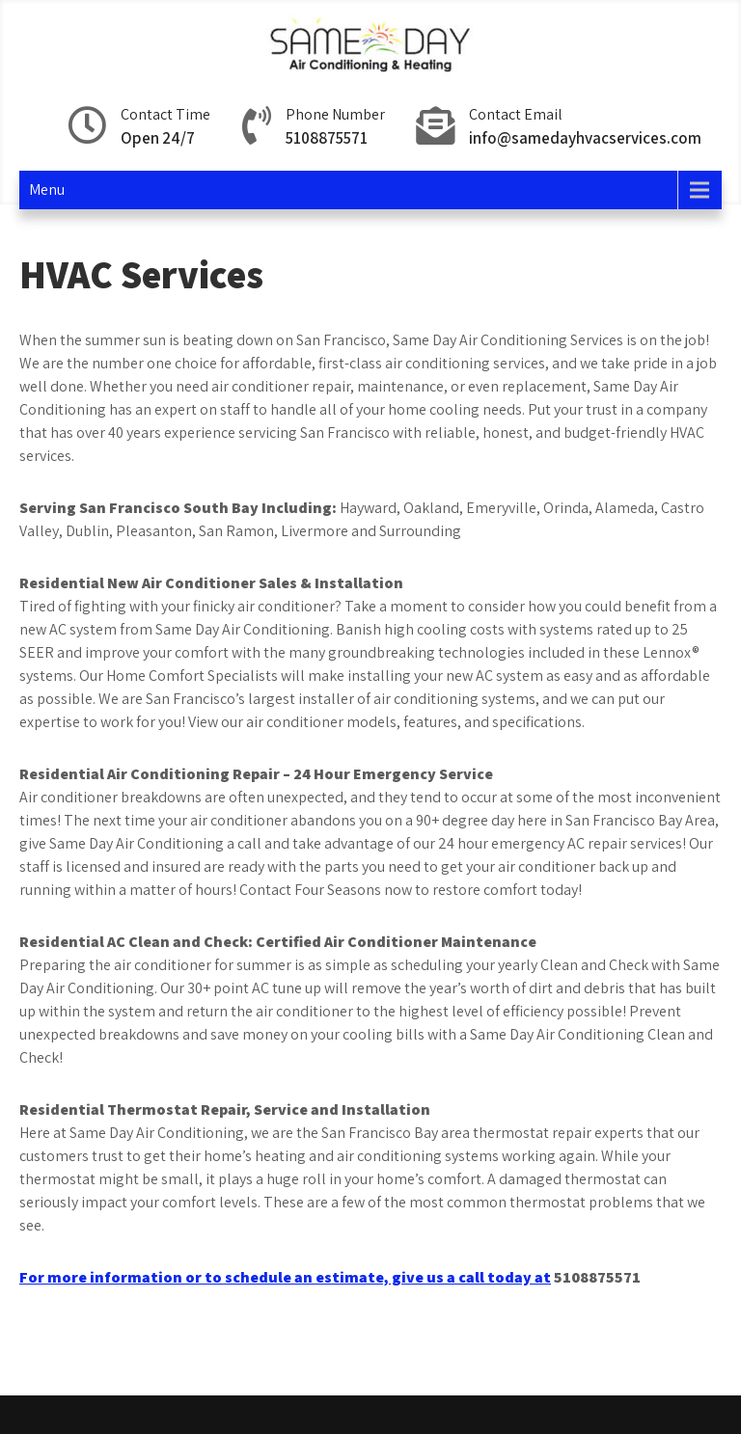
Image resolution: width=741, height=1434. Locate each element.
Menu (47, 189)
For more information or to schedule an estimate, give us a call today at (285, 1277)
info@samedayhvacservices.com (585, 138)
